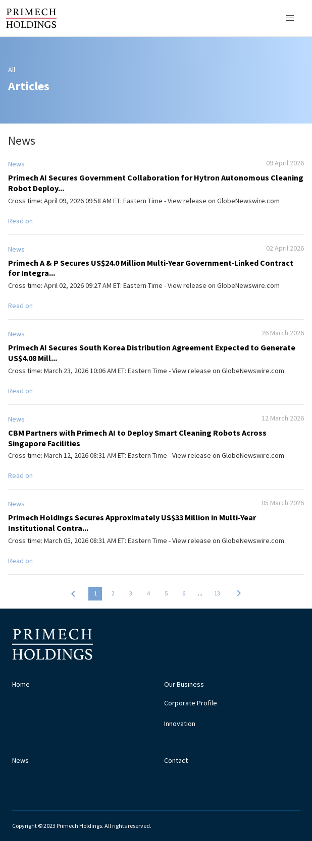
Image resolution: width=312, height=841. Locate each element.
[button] (73, 593)
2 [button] (113, 593)
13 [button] (217, 593)
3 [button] (130, 593)
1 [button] (95, 593)
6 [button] (183, 593)
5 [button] (166, 593)
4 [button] (148, 593)
